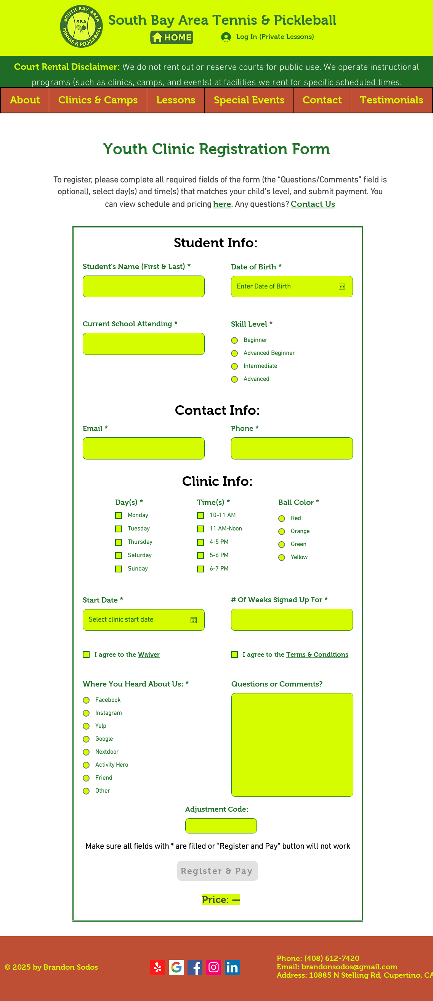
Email (93, 428)
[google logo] (176, 967)
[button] (25, 100)
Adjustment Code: (217, 809)
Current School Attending (127, 323)
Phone (242, 428)
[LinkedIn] (232, 967)
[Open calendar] (342, 287)
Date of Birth (259, 267)
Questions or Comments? (277, 684)
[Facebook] (195, 967)
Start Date (105, 600)
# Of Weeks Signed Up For (276, 599)
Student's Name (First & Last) (134, 266)
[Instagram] (213, 967)
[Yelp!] (157, 967)
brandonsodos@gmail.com (349, 966)
